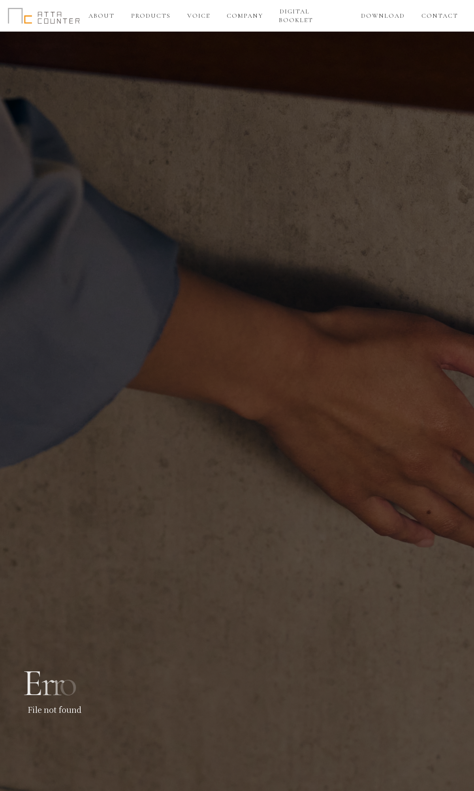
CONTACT (439, 16)
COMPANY (245, 16)
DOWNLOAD (383, 16)
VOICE (198, 16)
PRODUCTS (151, 16)
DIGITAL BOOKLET (296, 15)
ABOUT (101, 16)
